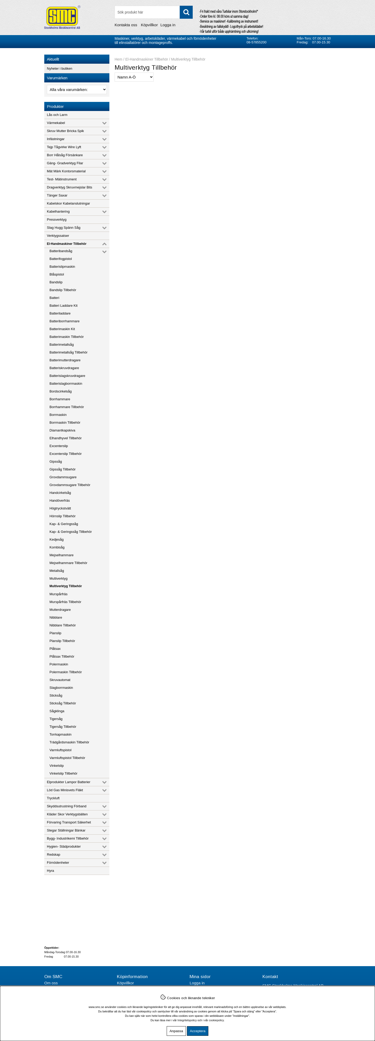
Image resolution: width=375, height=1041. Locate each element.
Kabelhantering (58, 211)
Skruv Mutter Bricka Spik (65, 131)
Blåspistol (56, 274)
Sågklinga (56, 711)
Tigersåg (56, 719)
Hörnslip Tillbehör (62, 516)
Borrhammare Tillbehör (66, 407)
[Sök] (154, 12)
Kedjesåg (56, 539)
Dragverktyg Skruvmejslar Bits (69, 187)
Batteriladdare (60, 313)
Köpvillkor (149, 25)
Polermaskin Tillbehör (65, 672)
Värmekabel (56, 123)
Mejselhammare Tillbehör (68, 563)
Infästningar (56, 139)
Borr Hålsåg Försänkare (65, 155)
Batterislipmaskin (62, 267)
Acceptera (197, 1031)
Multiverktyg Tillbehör (65, 586)
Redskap (53, 854)
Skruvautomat (59, 680)
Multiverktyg (58, 578)
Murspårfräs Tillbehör (65, 602)
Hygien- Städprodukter (64, 846)
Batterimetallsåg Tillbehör (68, 352)
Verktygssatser (58, 236)
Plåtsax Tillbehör (61, 656)
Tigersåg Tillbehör (62, 727)
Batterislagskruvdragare (67, 376)
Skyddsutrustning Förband (66, 806)
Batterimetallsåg (61, 344)
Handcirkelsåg (60, 493)
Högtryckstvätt (60, 508)
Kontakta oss (126, 25)
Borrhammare (59, 399)
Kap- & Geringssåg (63, 524)
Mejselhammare (61, 555)
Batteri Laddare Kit (63, 305)
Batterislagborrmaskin (65, 383)
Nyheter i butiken (59, 68)
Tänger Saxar (57, 195)
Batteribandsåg (60, 251)
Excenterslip (58, 446)
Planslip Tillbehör (62, 641)
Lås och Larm (57, 115)
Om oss (51, 983)
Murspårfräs (58, 594)
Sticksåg (55, 695)
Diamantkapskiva (62, 430)
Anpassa (176, 1031)
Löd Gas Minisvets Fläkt (65, 790)
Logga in (168, 25)
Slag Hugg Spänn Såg (63, 228)
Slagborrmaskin (61, 688)
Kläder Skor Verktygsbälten (67, 814)
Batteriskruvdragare (64, 368)
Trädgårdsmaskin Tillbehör (69, 742)
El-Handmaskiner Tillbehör (66, 244)
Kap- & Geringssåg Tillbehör (70, 532)
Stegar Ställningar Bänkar (66, 830)
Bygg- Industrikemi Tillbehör (68, 838)
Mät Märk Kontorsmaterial (66, 171)
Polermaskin (58, 664)
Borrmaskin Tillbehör (64, 422)
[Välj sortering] (134, 77)
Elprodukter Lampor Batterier (68, 782)
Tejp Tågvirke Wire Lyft (64, 147)
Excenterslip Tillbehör (65, 454)
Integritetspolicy (187, 1020)
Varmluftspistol (60, 750)
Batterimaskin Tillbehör (66, 337)
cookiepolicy (216, 1020)
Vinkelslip (56, 766)
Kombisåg (57, 547)
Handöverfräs (59, 500)
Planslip (55, 633)
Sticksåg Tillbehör (62, 703)
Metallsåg (56, 571)
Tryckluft (53, 798)
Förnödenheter (58, 863)
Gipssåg (55, 461)
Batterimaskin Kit (62, 329)
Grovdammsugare (63, 477)
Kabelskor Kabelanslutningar (68, 203)
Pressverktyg (56, 219)
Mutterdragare (60, 610)
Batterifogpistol (60, 259)
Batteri (54, 298)
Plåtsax (55, 649)
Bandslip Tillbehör (62, 290)
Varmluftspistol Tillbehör (67, 758)
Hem (118, 59)
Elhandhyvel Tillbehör (65, 438)
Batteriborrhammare (64, 321)
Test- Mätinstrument (62, 179)
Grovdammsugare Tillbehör (69, 485)
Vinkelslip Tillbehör (63, 773)
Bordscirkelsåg (60, 391)
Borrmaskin (58, 415)
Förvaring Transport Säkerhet (69, 822)
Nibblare (55, 617)
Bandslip (56, 282)
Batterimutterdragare (64, 360)
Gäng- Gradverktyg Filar (65, 163)
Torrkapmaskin (60, 734)
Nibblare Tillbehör (62, 625)
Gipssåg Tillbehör (62, 469)
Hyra (50, 871)
